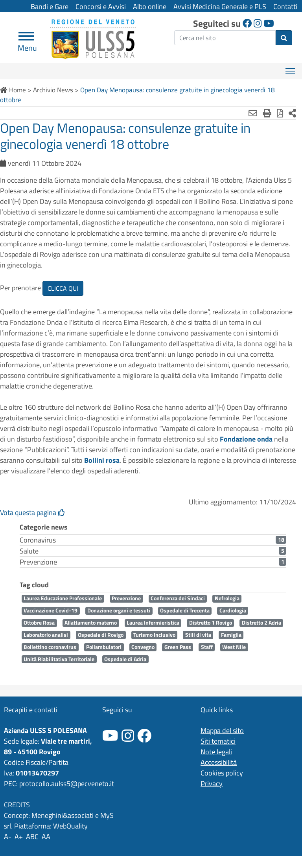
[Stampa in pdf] (280, 113)
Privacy (212, 783)
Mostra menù (290, 68)
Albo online (149, 6)
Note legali (216, 751)
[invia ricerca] (284, 37)
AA (46, 836)
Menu (27, 44)
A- (7, 836)
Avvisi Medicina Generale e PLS (219, 6)
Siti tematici (218, 741)
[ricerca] (225, 37)
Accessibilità (219, 762)
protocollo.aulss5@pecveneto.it (66, 783)
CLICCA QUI (63, 288)
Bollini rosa (102, 460)
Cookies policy (222, 773)
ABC (32, 836)
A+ (19, 836)
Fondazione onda (246, 439)
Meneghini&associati (62, 815)
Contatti (285, 6)
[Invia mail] (253, 113)
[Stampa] (267, 113)
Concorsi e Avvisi (101, 6)
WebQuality (70, 826)
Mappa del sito (222, 730)
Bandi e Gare (49, 6)
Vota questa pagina (32, 512)
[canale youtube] (110, 735)
